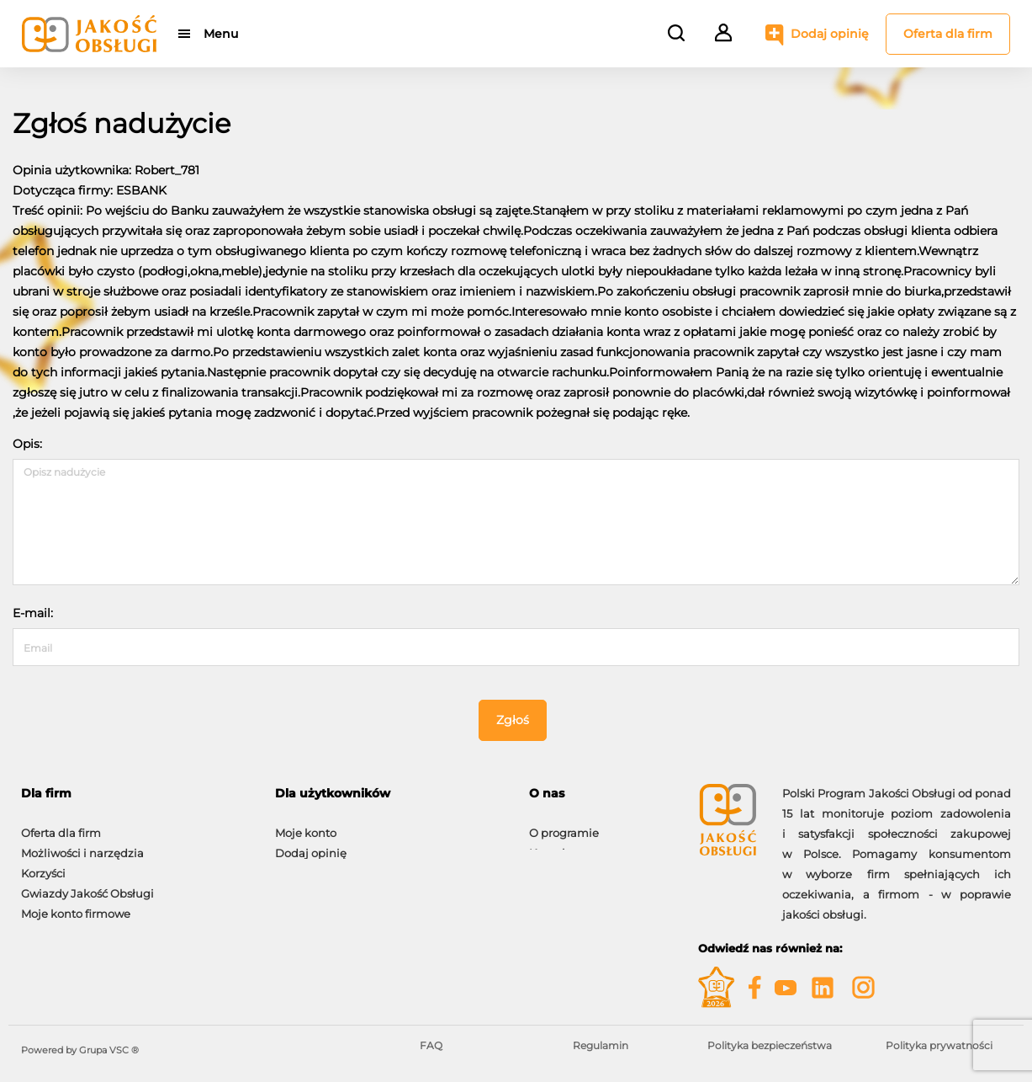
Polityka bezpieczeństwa (769, 1045)
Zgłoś (512, 720)
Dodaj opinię (830, 34)
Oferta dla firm (947, 33)
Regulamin (600, 1045)
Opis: (27, 443)
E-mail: (33, 613)
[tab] (135, 793)
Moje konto (305, 824)
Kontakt (551, 844)
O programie (564, 824)
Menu (221, 33)
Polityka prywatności (939, 1045)
